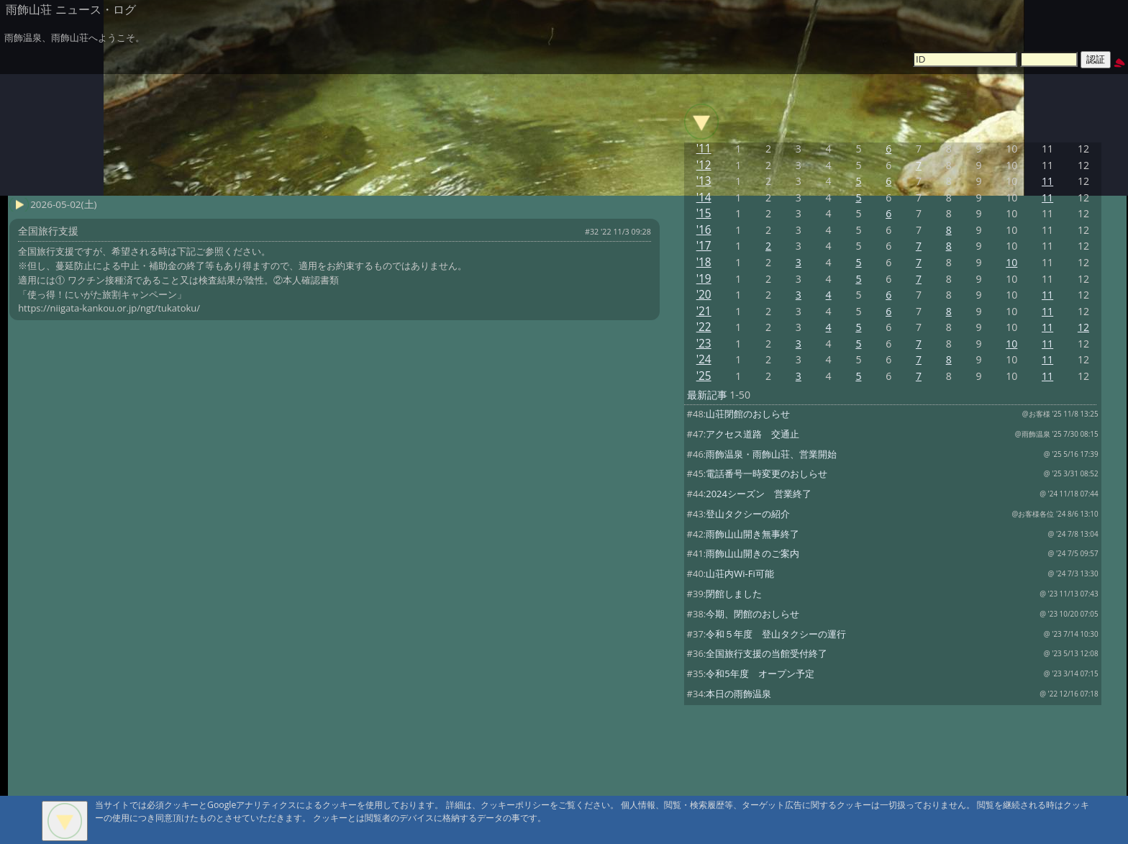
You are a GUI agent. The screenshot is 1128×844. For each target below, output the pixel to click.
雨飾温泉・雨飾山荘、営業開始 (771, 454)
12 (1083, 327)
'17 (703, 245)
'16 (703, 229)
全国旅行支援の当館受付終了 (766, 653)
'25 (703, 376)
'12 (703, 165)
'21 (703, 311)
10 (1011, 262)
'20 (703, 294)
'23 (703, 343)
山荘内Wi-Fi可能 (739, 573)
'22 (703, 327)
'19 (703, 278)
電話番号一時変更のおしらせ (766, 473)
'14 (703, 197)
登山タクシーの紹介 (748, 513)
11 (1047, 181)
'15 (703, 213)
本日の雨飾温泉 (738, 693)
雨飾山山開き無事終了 (752, 533)
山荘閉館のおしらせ (748, 413)
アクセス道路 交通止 (752, 433)
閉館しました (734, 593)
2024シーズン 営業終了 (758, 493)
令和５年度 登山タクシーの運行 (776, 633)
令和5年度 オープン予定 (760, 673)
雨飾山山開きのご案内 (752, 553)
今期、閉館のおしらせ (752, 613)
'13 (703, 181)
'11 (703, 148)
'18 (703, 262)
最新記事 (707, 394)
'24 (703, 359)
